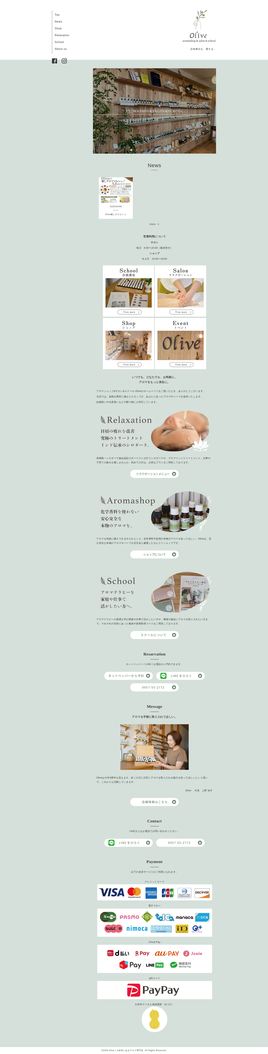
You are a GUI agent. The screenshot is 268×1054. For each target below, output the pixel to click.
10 (177, 150)
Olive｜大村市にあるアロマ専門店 (126, 1050)
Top (57, 14)
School (59, 42)
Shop (58, 28)
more (154, 224)
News (58, 21)
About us (61, 48)
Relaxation (62, 35)
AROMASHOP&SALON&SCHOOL (154, 111)
